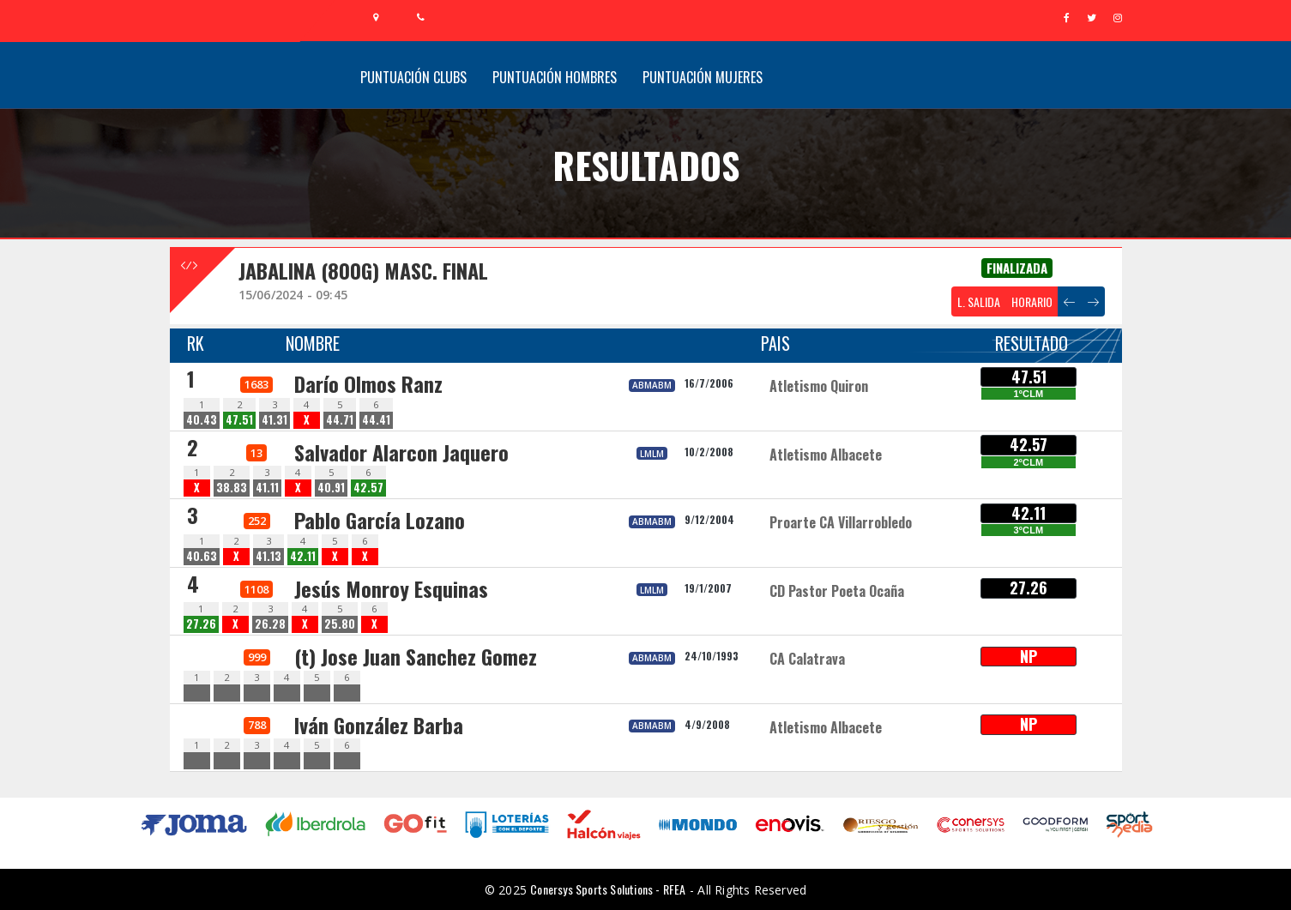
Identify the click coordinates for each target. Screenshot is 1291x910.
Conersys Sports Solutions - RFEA (607, 889)
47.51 (239, 420)
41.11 (267, 487)
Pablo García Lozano (379, 519)
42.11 (303, 556)
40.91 (331, 487)
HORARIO (1032, 301)
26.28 (270, 624)
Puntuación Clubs (413, 77)
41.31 (274, 420)
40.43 (201, 420)
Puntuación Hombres (554, 77)
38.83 (231, 487)
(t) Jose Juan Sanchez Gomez (415, 656)
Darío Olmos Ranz (368, 383)
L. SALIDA (978, 301)
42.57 (368, 487)
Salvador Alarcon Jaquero (401, 452)
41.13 (268, 556)
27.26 (201, 624)
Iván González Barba (378, 724)
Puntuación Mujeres (702, 77)
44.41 (376, 420)
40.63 (201, 556)
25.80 (339, 624)
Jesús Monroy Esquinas (391, 588)
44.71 (339, 420)
